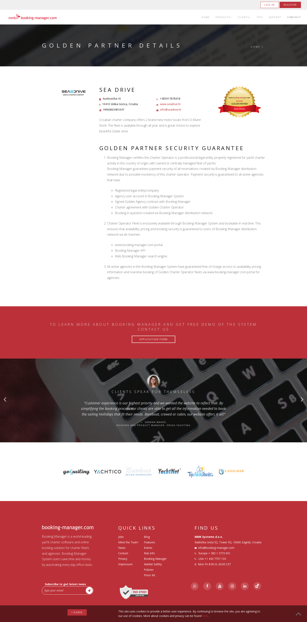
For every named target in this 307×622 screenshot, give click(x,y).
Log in (270, 4)
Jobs (121, 537)
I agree (77, 612)
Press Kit (149, 575)
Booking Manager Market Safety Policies (155, 564)
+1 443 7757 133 (215, 559)
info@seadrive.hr (170, 109)
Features (149, 542)
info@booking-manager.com (216, 548)
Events (148, 548)
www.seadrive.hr (170, 104)
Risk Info (149, 553)
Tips (260, 17)
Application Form (153, 339)
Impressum (125, 564)
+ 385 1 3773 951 (219, 553)
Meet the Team (128, 542)
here (205, 616)
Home (206, 17)
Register (290, 4)
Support (275, 17)
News (122, 548)
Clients (244, 17)
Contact (294, 17)
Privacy (122, 559)
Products (224, 17)
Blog (147, 537)
